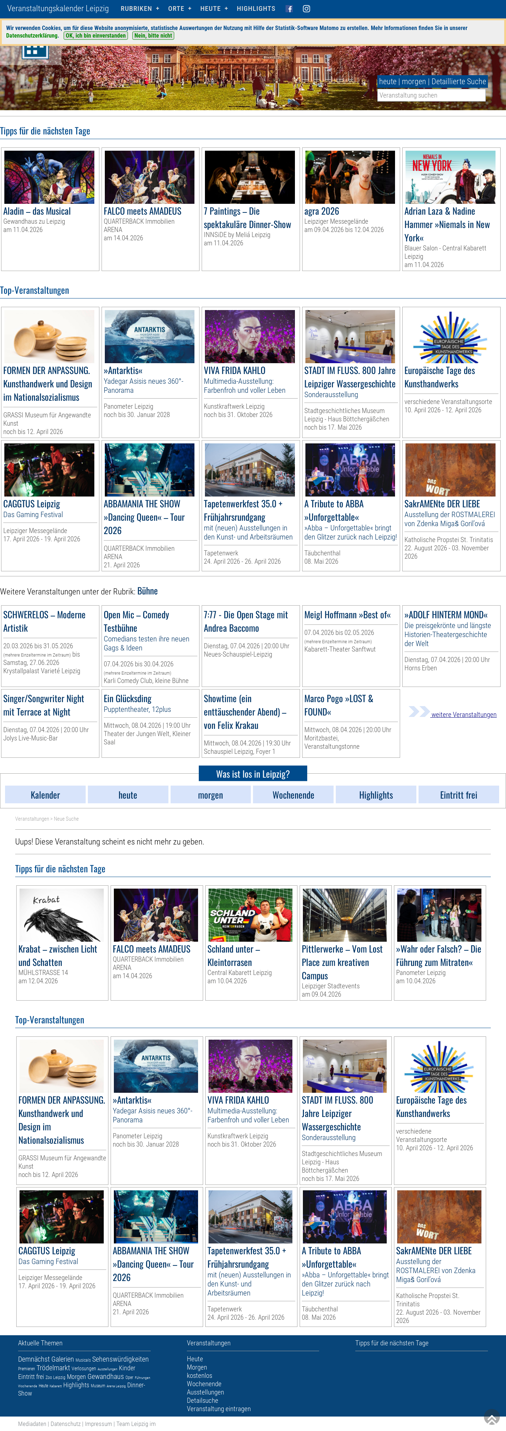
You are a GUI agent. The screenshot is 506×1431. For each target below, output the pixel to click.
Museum (98, 1385)
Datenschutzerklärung (31, 35)
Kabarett (56, 1386)
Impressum (98, 1423)
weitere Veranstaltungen (452, 714)
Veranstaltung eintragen (219, 1409)
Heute (43, 1385)
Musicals (83, 1360)
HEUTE (210, 8)
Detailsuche (202, 1400)
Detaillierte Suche (459, 81)
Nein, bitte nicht (153, 35)
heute (387, 81)
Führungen (142, 1378)
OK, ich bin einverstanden (96, 35)
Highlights (256, 8)
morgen (414, 81)
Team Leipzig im (136, 1423)
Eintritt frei (31, 1376)
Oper (129, 1377)
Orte (176, 8)
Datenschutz (66, 1423)
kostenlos (199, 1375)
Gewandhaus (105, 1376)
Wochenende (27, 1386)
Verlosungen (84, 1368)
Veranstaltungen (32, 819)
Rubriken (136, 8)
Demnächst (34, 1359)
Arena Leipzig (116, 1386)
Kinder (127, 1368)
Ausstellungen (107, 1369)
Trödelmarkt (53, 1367)
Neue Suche (66, 819)
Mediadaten (32, 1423)
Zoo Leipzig (55, 1377)
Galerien (62, 1359)
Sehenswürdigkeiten (120, 1359)
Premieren (26, 1368)
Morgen (76, 1376)
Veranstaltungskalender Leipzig (58, 8)
